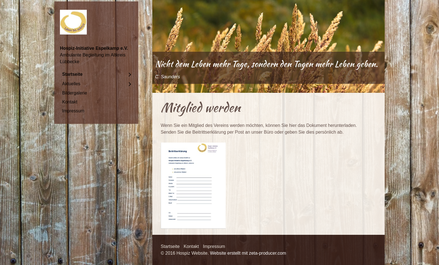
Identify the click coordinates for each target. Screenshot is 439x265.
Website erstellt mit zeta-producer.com (248, 253)
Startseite (72, 74)
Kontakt (69, 102)
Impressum (73, 110)
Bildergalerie (74, 93)
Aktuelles (71, 83)
